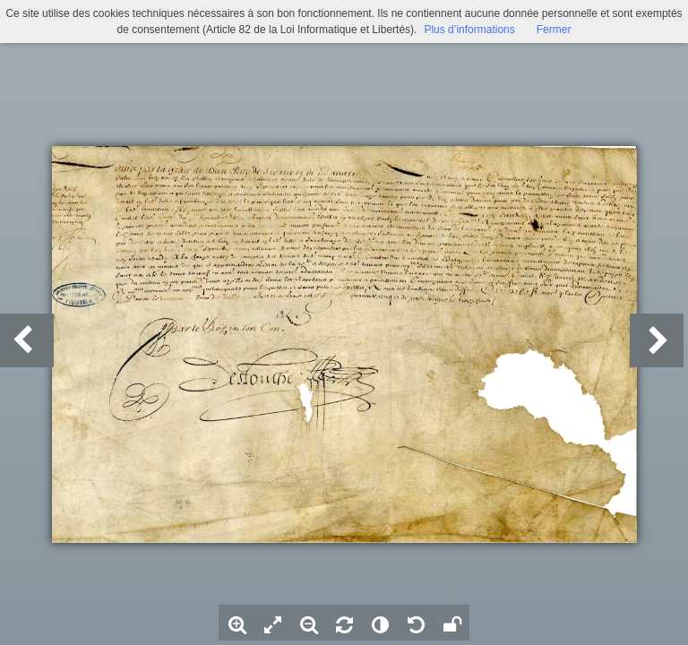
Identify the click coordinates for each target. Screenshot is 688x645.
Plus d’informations (469, 29)
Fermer (554, 29)
